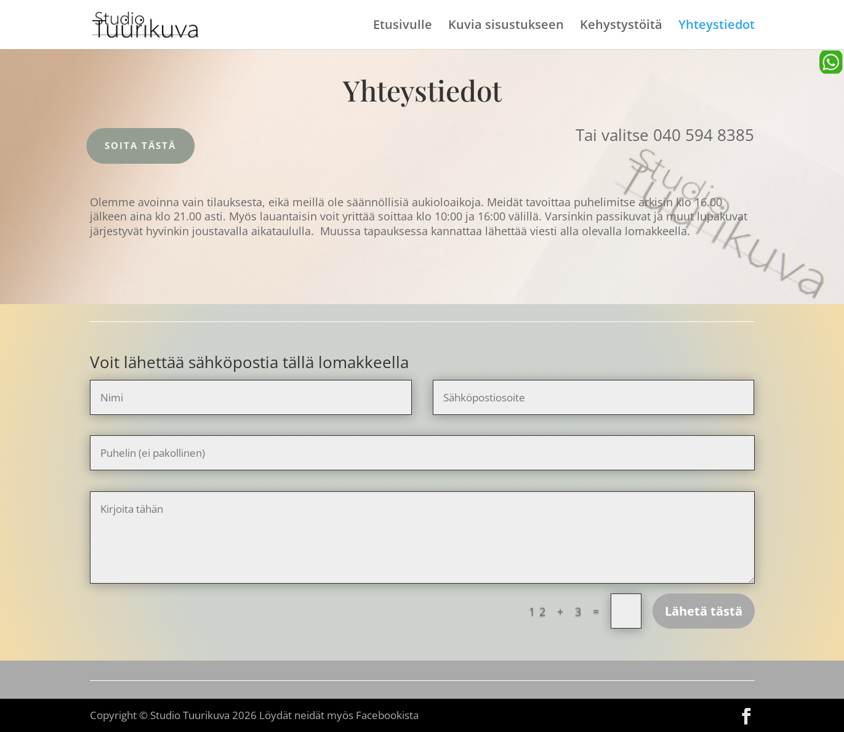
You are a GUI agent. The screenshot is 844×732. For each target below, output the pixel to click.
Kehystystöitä (621, 26)
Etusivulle (402, 26)
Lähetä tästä (703, 611)
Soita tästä (130, 145)
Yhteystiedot (716, 26)
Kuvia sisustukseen (506, 26)
